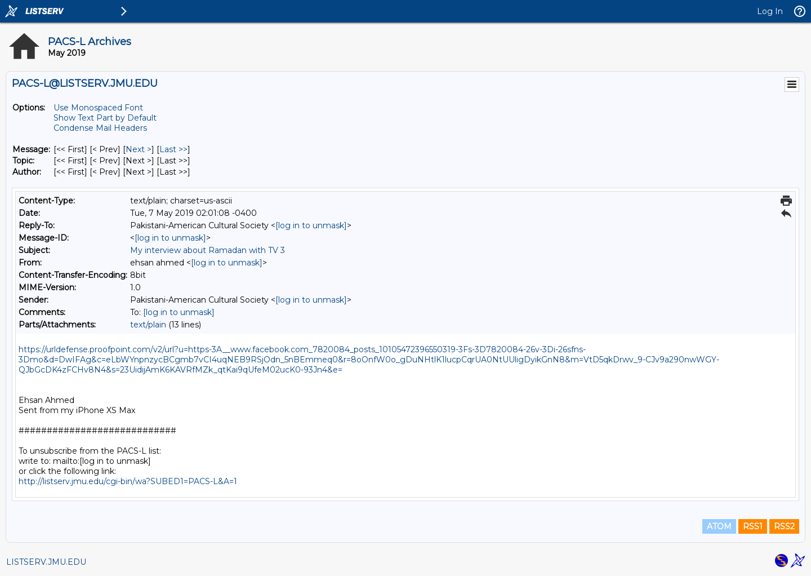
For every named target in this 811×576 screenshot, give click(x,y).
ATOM (719, 526)
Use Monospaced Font (98, 108)
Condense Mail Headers (100, 128)
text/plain (148, 325)
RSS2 (784, 526)
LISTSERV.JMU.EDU (46, 562)
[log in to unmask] (311, 225)
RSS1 (753, 526)
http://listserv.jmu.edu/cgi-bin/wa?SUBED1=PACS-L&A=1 (128, 481)
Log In (770, 11)
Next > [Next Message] (138, 149)
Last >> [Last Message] (173, 149)
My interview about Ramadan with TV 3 (207, 250)
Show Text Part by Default (105, 118)
